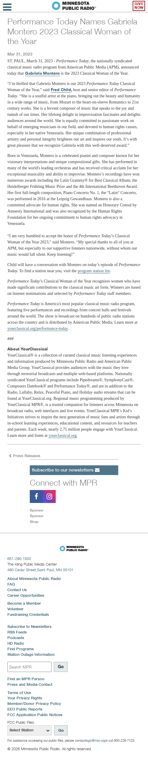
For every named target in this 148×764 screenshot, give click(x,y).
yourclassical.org (63, 435)
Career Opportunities (25, 595)
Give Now (139, 5)
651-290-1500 (19, 558)
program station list (94, 271)
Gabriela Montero (42, 73)
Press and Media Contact (29, 684)
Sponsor (36, 510)
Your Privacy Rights (24, 698)
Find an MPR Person (25, 679)
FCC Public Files (20, 722)
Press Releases (24, 456)
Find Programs (20, 649)
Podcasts (15, 638)
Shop (34, 521)
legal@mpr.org (95, 740)
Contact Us (17, 590)
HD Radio (15, 643)
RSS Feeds (17, 632)
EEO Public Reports (24, 709)
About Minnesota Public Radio (34, 578)
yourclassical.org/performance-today (37, 328)
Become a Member (24, 603)
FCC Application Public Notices (35, 715)
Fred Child (61, 89)
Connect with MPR (63, 482)
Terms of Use (19, 693)
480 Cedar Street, (40, 569)
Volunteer (15, 609)
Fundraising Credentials (28, 614)
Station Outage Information (31, 654)
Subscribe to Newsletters (29, 626)
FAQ (11, 584)
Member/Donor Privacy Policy (34, 703)
